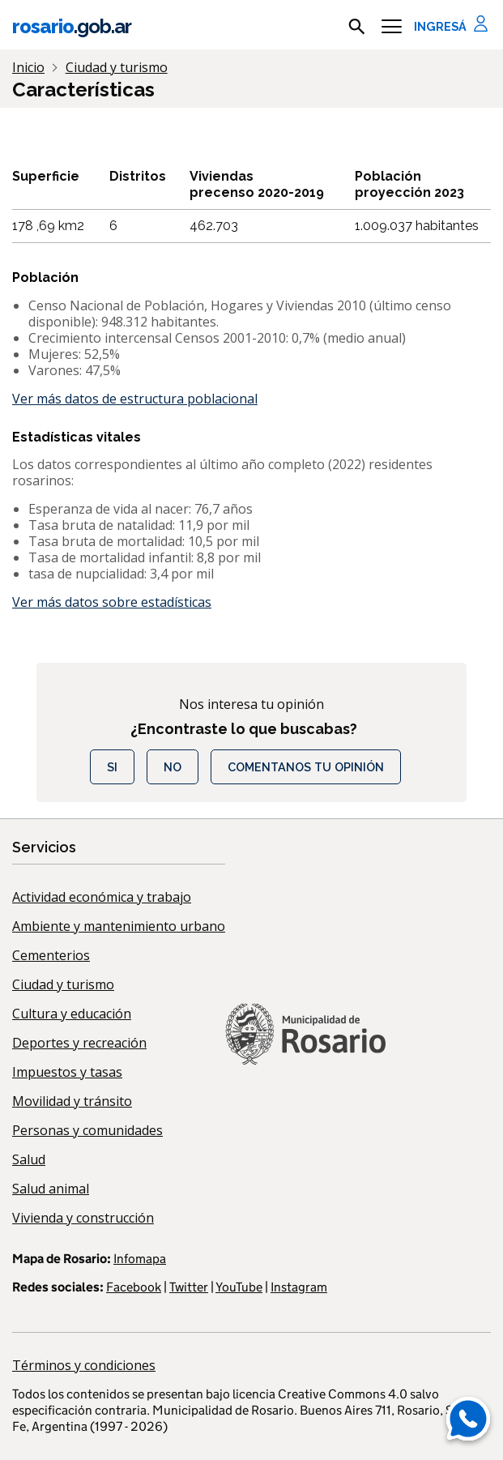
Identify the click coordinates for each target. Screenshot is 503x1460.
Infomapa (139, 1258)
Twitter (188, 1287)
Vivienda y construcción (83, 1218)
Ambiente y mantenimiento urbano (118, 926)
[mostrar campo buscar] (357, 27)
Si (112, 767)
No (172, 767)
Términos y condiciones (84, 1365)
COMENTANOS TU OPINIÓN (306, 767)
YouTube (238, 1287)
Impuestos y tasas (67, 1072)
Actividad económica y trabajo (101, 897)
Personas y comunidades (87, 1130)
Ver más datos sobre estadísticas (111, 602)
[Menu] (391, 26)
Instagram (299, 1287)
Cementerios (51, 955)
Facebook (133, 1287)
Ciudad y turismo (63, 984)
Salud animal (50, 1188)
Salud (28, 1159)
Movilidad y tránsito (72, 1101)
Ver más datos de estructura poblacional (135, 399)
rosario (71, 26)
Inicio (28, 67)
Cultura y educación (71, 1013)
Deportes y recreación (79, 1043)
